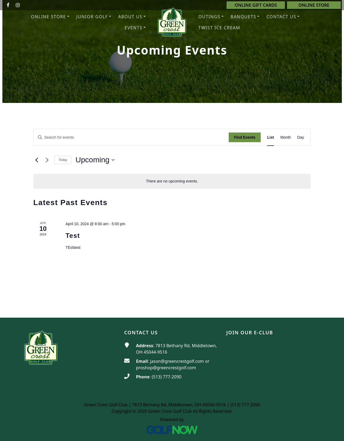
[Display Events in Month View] (285, 137)
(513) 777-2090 (166, 377)
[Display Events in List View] (270, 137)
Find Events (244, 137)
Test (73, 235)
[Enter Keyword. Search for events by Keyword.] (131, 137)
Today (63, 160)
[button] (131, 16)
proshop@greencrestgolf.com (166, 368)
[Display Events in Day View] (300, 137)
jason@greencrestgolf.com (177, 361)
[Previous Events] (36, 160)
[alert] (172, 181)
